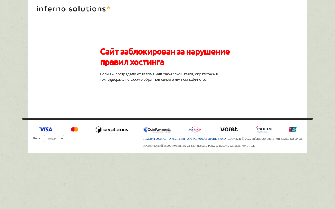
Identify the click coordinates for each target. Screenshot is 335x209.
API (189, 138)
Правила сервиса (154, 138)
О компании (177, 138)
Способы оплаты (205, 138)
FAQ (222, 138)
